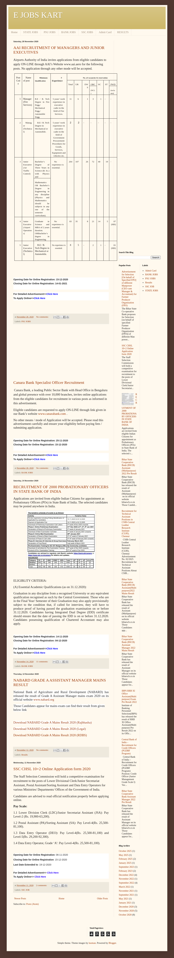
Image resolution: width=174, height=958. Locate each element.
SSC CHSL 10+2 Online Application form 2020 (52, 769)
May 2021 (123, 898)
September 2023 (126, 867)
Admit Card (105, 32)
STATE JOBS (30, 32)
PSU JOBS (50, 32)
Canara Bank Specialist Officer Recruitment (48, 382)
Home (14, 32)
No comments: (42, 317)
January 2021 (125, 902)
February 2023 (126, 871)
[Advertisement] (61, 352)
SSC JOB (25, 890)
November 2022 (126, 879)
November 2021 (126, 891)
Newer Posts (20, 898)
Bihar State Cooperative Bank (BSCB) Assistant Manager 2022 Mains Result (128, 643)
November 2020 (126, 910)
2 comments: (42, 885)
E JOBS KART (37, 15)
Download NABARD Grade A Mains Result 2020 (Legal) (49, 729)
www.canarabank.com (52, 413)
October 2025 (125, 851)
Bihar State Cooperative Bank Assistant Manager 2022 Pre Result (129, 796)
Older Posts (102, 898)
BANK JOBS (68, 32)
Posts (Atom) (32, 904)
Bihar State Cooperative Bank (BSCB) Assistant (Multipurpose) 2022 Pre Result (129, 466)
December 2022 (126, 875)
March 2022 (124, 887)
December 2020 (126, 906)
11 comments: (42, 661)
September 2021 (126, 895)
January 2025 (125, 863)
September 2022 (126, 883)
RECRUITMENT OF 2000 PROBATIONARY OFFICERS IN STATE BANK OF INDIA (60, 489)
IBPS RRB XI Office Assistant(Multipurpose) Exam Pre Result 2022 (129, 696)
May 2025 (123, 855)
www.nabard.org (43, 699)
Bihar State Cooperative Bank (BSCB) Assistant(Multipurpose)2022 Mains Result (129, 586)
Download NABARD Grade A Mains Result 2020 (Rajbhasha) (52, 722)
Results (24, 755)
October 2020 (125, 915)
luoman (92, 943)
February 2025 (126, 859)
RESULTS (122, 32)
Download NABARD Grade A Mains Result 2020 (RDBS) (50, 735)
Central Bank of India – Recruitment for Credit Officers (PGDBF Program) (129, 746)
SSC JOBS (87, 32)
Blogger (112, 943)
